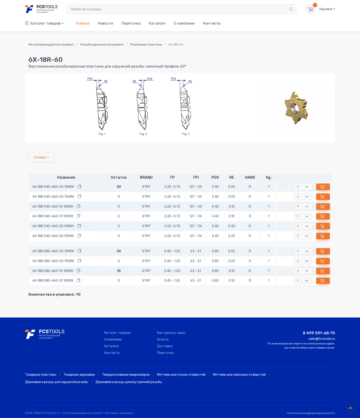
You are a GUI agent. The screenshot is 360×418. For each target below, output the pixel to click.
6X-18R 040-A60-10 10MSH (52, 207)
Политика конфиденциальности (311, 413)
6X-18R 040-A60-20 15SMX (53, 236)
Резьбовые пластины (146, 44)
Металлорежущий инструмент (51, 44)
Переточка (131, 23)
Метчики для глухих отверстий (181, 375)
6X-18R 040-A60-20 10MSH (53, 226)
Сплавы (40, 157)
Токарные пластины (40, 375)
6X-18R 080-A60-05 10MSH (53, 251)
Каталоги (157, 23)
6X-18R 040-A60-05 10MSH (53, 187)
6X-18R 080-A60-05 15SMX (53, 261)
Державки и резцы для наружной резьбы (56, 382)
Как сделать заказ (171, 333)
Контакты (212, 23)
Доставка (164, 346)
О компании (184, 23)
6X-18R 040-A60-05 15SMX (53, 197)
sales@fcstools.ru (321, 339)
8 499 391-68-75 (319, 333)
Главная (83, 23)
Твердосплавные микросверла (126, 375)
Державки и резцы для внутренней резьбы (129, 382)
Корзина (325, 9)
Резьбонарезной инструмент (102, 44)
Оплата (163, 339)
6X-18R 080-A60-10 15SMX (52, 281)
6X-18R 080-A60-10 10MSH (52, 271)
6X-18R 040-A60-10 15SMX (52, 216)
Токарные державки (79, 375)
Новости (105, 23)
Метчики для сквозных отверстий (239, 375)
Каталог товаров (43, 23)
